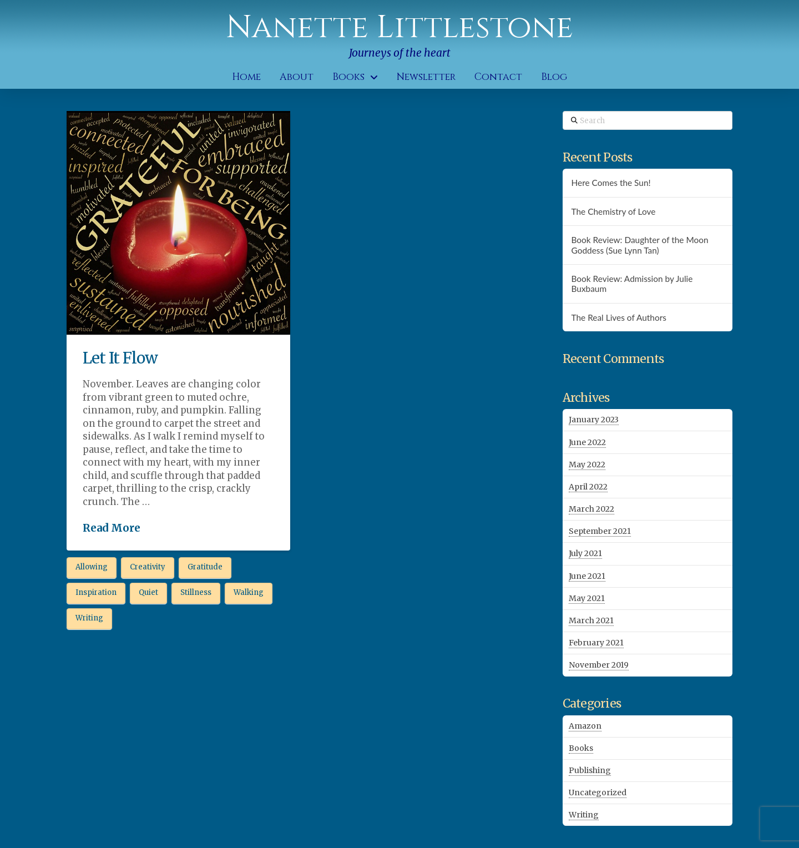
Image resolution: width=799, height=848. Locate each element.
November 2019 (599, 665)
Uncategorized (597, 792)
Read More (111, 528)
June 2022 (587, 442)
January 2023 (594, 420)
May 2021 (587, 598)
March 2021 (591, 620)
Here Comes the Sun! (610, 183)
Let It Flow (120, 358)
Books (581, 748)
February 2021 (596, 643)
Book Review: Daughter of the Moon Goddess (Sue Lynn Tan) (639, 245)
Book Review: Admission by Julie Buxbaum (631, 284)
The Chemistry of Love (613, 211)
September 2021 (600, 531)
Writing (89, 618)
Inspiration (96, 592)
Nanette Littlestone (399, 28)
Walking (249, 592)
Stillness (195, 592)
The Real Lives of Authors (618, 317)
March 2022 (591, 509)
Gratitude (205, 567)
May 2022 (587, 465)
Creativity (147, 567)
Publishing (590, 770)
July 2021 (585, 553)
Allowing (91, 567)
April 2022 (588, 487)
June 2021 (587, 576)
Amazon (585, 726)
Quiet (148, 592)
